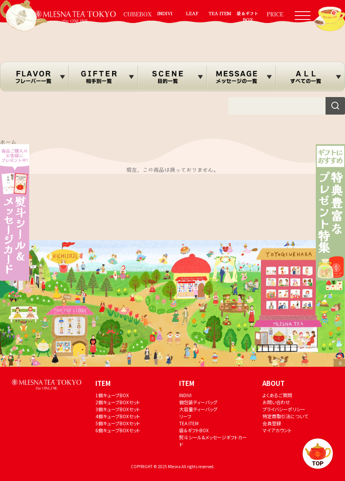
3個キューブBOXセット (117, 409)
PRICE (275, 14)
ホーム (8, 142)
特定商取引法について (285, 416)
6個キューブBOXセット (117, 430)
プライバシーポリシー (283, 409)
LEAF (192, 13)
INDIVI (164, 13)
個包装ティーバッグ (198, 402)
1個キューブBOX (112, 395)
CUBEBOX (137, 14)
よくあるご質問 (277, 395)
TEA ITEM (220, 13)
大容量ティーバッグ (198, 409)
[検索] (335, 106)
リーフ (185, 416)
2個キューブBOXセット (117, 402)
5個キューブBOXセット (117, 423)
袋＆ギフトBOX (247, 16)
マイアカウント (277, 430)
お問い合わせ (276, 402)
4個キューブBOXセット (117, 416)
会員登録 (271, 423)
